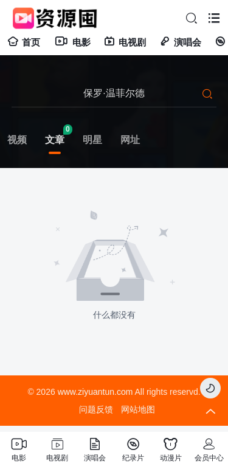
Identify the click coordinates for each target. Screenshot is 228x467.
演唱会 (180, 42)
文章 (54, 140)
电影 (72, 42)
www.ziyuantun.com (95, 392)
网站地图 (138, 409)
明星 (92, 140)
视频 (17, 140)
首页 (23, 42)
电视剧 (125, 42)
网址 (130, 140)
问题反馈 (96, 409)
